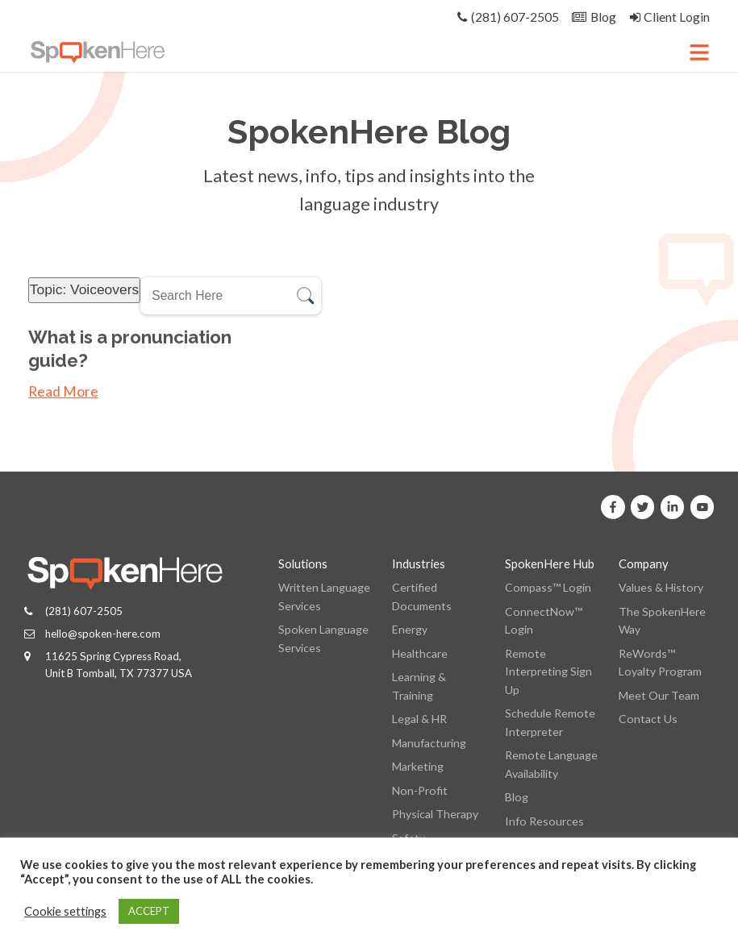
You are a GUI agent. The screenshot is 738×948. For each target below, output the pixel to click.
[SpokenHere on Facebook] (613, 507)
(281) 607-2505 (84, 611)
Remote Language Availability (551, 764)
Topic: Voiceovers (84, 289)
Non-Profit (420, 790)
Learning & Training (419, 685)
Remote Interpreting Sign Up (548, 671)
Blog (516, 797)
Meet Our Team (659, 695)
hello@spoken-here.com (103, 633)
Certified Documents (422, 596)
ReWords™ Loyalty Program (660, 662)
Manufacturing (429, 743)
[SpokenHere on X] (643, 507)
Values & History (661, 587)
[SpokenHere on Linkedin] (673, 507)
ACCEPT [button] (148, 910)
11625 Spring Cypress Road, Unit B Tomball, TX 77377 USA (118, 665)
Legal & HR (419, 719)
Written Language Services (324, 596)
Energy (409, 629)
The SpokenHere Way (662, 620)
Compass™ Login (548, 587)
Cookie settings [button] (65, 911)
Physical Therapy (435, 814)
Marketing (418, 766)
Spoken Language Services (323, 638)
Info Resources (544, 821)
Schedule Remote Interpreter (550, 722)
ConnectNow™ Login (543, 620)
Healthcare (420, 653)
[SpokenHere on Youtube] (702, 507)
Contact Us (648, 719)
